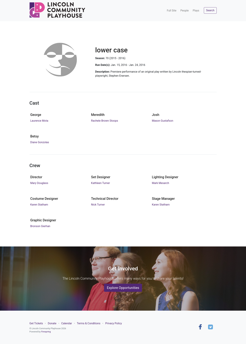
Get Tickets (36, 323)
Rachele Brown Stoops (104, 120)
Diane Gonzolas (39, 142)
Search (210, 10)
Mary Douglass (39, 183)
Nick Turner (98, 204)
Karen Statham (39, 204)
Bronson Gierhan (40, 226)
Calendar (66, 323)
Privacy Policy (113, 323)
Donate (52, 323)
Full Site (171, 10)
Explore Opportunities (123, 288)
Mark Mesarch (160, 183)
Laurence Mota (39, 120)
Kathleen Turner (100, 183)
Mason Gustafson (162, 120)
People (184, 10)
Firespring (46, 331)
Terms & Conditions (88, 323)
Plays (196, 10)
